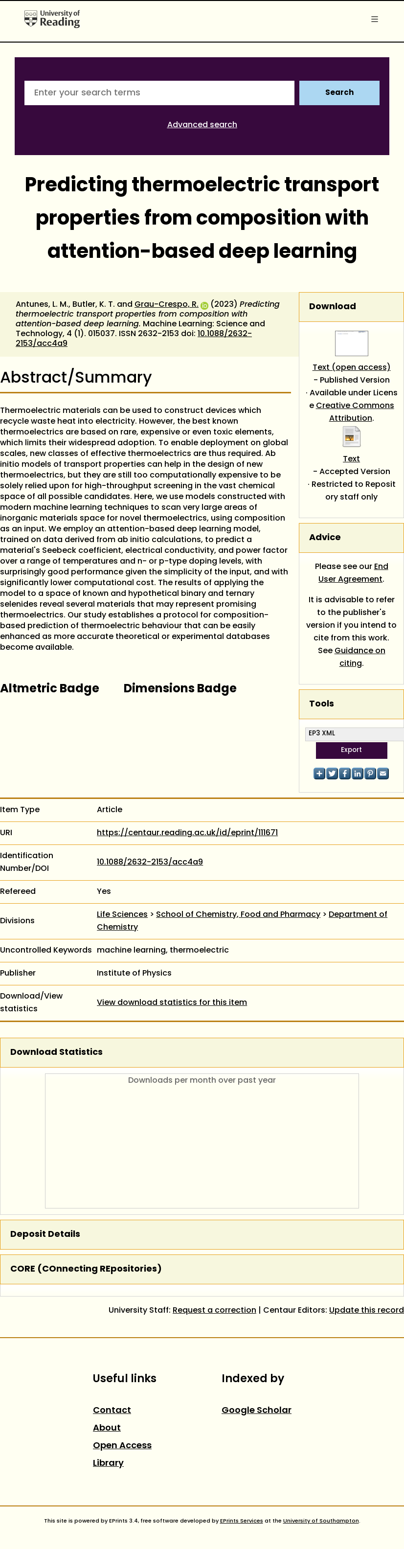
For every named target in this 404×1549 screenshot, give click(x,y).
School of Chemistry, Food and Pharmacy (238, 915)
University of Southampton (321, 1521)
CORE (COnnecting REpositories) (86, 1269)
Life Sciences (122, 915)
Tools (321, 704)
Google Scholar (257, 1410)
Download (332, 307)
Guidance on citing (360, 657)
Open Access (122, 1446)
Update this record (366, 1310)
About (107, 1428)
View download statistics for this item (172, 1003)
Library (108, 1463)
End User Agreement (353, 573)
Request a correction (214, 1310)
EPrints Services (241, 1521)
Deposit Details (45, 1234)
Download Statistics (56, 1052)
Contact (112, 1410)
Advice (325, 538)
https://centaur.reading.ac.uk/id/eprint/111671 (187, 833)
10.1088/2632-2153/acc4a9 (150, 862)
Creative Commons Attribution (355, 412)
